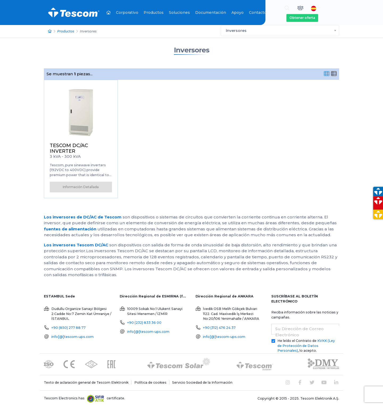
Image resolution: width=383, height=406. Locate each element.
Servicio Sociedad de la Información (202, 382)
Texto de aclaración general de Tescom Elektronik (86, 382)
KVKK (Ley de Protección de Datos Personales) (306, 345)
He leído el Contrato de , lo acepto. (306, 345)
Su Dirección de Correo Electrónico (299, 331)
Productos (154, 12)
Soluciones (179, 12)
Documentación (210, 12)
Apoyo (237, 12)
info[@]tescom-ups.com (72, 336)
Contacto (258, 12)
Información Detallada (81, 186)
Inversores (191, 49)
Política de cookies (150, 382)
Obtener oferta (302, 18)
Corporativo (127, 12)
